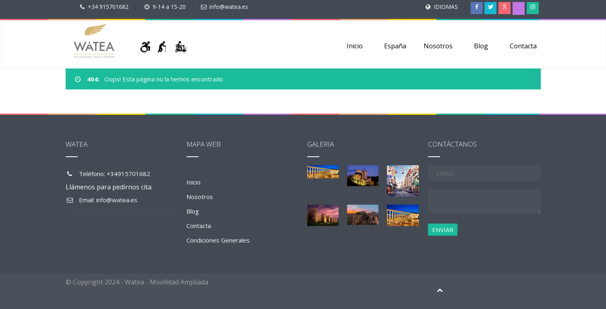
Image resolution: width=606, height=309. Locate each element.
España (395, 45)
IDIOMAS (446, 6)
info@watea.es (228, 6)
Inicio (355, 45)
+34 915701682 (108, 6)
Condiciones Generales (218, 240)
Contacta (523, 45)
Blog (481, 45)
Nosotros (438, 45)
